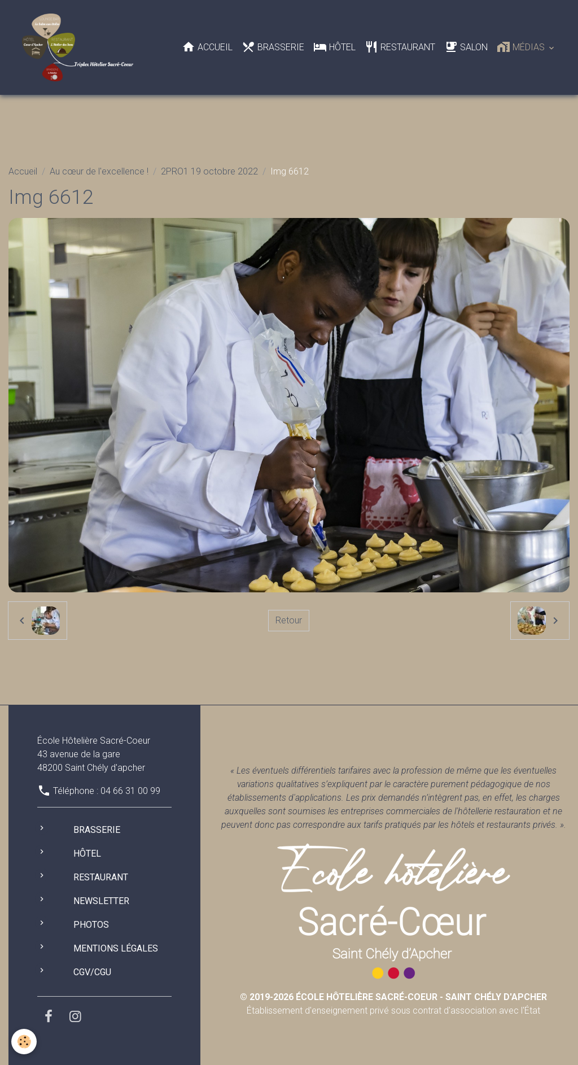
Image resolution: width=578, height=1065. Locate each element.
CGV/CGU (92, 972)
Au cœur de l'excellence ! (99, 171)
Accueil (207, 47)
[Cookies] (24, 1041)
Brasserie (273, 47)
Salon (466, 47)
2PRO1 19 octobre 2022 (209, 171)
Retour (288, 620)
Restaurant (400, 47)
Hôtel (334, 47)
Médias (522, 47)
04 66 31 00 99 (130, 790)
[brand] (79, 47)
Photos (91, 924)
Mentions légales (115, 948)
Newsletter (101, 901)
